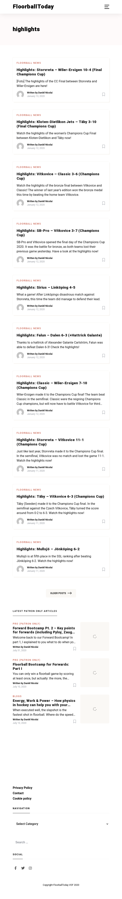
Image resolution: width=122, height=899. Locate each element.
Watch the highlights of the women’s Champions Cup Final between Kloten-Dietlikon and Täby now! (56, 135)
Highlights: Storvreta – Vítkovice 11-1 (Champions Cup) (50, 442)
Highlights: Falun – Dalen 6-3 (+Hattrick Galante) (59, 335)
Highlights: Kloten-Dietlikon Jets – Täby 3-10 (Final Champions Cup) (56, 124)
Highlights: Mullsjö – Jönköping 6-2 (48, 549)
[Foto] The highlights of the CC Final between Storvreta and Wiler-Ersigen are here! (57, 83)
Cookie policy (22, 798)
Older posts (61, 593)
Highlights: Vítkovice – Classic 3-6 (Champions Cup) (58, 176)
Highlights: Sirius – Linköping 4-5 (46, 287)
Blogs (17, 696)
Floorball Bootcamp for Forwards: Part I (41, 667)
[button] (106, 6)
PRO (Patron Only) (27, 623)
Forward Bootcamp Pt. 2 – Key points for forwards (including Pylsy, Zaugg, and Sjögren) (44, 630)
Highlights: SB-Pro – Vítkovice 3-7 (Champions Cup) (58, 233)
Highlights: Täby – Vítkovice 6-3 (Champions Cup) (60, 496)
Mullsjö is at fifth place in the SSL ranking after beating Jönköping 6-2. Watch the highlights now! (54, 558)
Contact (18, 793)
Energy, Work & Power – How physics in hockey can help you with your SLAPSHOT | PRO (44, 703)
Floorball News (29, 63)
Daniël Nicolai (45, 92)
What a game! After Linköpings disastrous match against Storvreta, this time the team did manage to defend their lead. (58, 297)
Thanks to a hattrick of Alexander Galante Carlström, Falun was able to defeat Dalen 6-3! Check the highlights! (60, 345)
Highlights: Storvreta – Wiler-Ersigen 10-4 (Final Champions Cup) (59, 72)
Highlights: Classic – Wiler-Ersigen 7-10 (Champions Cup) (52, 385)
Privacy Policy (22, 788)
